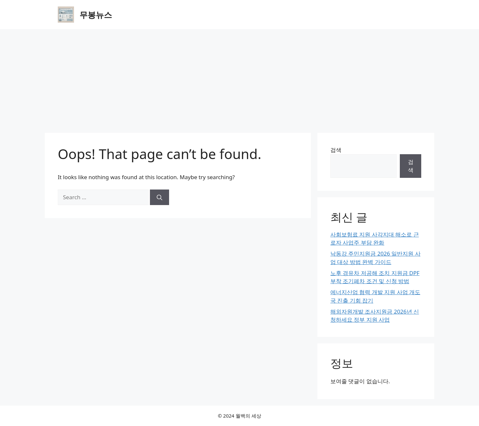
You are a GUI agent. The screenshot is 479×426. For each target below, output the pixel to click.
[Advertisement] (239, 77)
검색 (335, 150)
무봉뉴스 (96, 14)
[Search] (159, 197)
